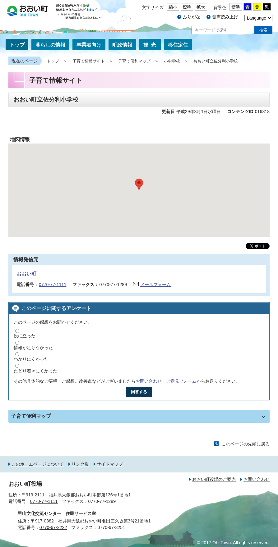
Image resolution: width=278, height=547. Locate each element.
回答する (139, 392)
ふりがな (191, 16)
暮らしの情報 (50, 45)
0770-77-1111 (53, 284)
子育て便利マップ (134, 61)
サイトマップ (110, 464)
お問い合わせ (256, 479)
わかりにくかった (31, 359)
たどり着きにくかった (35, 371)
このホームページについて (38, 464)
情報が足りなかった (33, 347)
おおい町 (26, 273)
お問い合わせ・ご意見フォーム (166, 381)
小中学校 (172, 61)
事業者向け (88, 45)
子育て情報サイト (88, 61)
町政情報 (122, 45)
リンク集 (80, 464)
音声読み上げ (225, 16)
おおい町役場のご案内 (214, 479)
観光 (150, 45)
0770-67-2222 (53, 527)
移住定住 (178, 45)
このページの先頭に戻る (246, 443)
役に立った (24, 336)
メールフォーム (155, 284)
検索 (263, 30)
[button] (139, 184)
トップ (17, 45)
